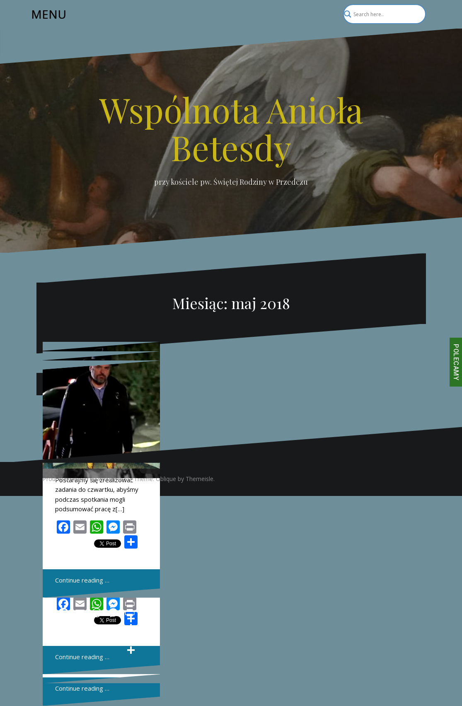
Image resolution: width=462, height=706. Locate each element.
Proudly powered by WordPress (85, 479)
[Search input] (380, 14)
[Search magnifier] (416, 14)
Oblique (166, 479)
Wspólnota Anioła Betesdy (231, 128)
